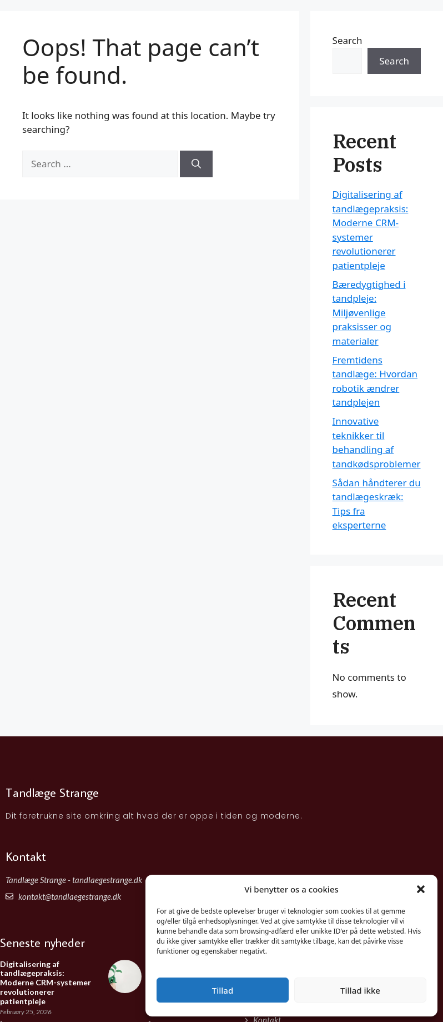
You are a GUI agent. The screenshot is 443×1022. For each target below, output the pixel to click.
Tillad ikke (360, 990)
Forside (357, 27)
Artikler (399, 27)
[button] (420, 889)
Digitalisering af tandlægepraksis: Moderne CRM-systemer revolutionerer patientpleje (45, 982)
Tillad (222, 990)
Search (394, 60)
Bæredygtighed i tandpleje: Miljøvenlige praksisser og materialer (369, 312)
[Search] (196, 164)
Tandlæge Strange (84, 21)
